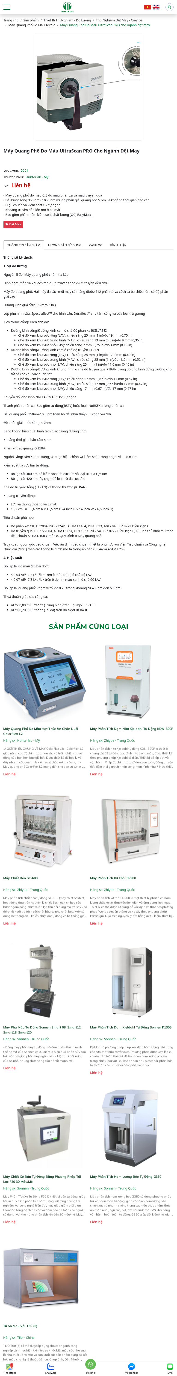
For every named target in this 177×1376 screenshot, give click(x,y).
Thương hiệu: (13, 177)
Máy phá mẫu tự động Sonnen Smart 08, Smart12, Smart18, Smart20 (42, 1045)
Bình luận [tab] (118, 245)
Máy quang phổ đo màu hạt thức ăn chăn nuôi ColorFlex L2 (40, 746)
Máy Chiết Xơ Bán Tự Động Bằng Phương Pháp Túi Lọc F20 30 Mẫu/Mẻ (42, 1194)
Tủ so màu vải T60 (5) (20, 1341)
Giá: (6, 186)
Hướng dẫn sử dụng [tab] (64, 245)
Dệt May (13, 224)
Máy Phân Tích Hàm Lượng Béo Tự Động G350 (125, 1192)
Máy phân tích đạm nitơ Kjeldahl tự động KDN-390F (131, 744)
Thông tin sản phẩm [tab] (23, 245)
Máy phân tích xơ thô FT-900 (113, 893)
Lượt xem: (11, 170)
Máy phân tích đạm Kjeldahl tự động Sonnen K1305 (130, 1043)
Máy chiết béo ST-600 (20, 893)
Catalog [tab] (95, 245)
